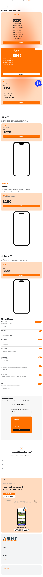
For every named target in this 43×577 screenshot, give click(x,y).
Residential (5, 557)
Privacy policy (6, 568)
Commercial (5, 561)
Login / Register (18, 0)
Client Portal (23, 0)
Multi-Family (5, 559)
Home (4, 549)
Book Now (13, 0)
